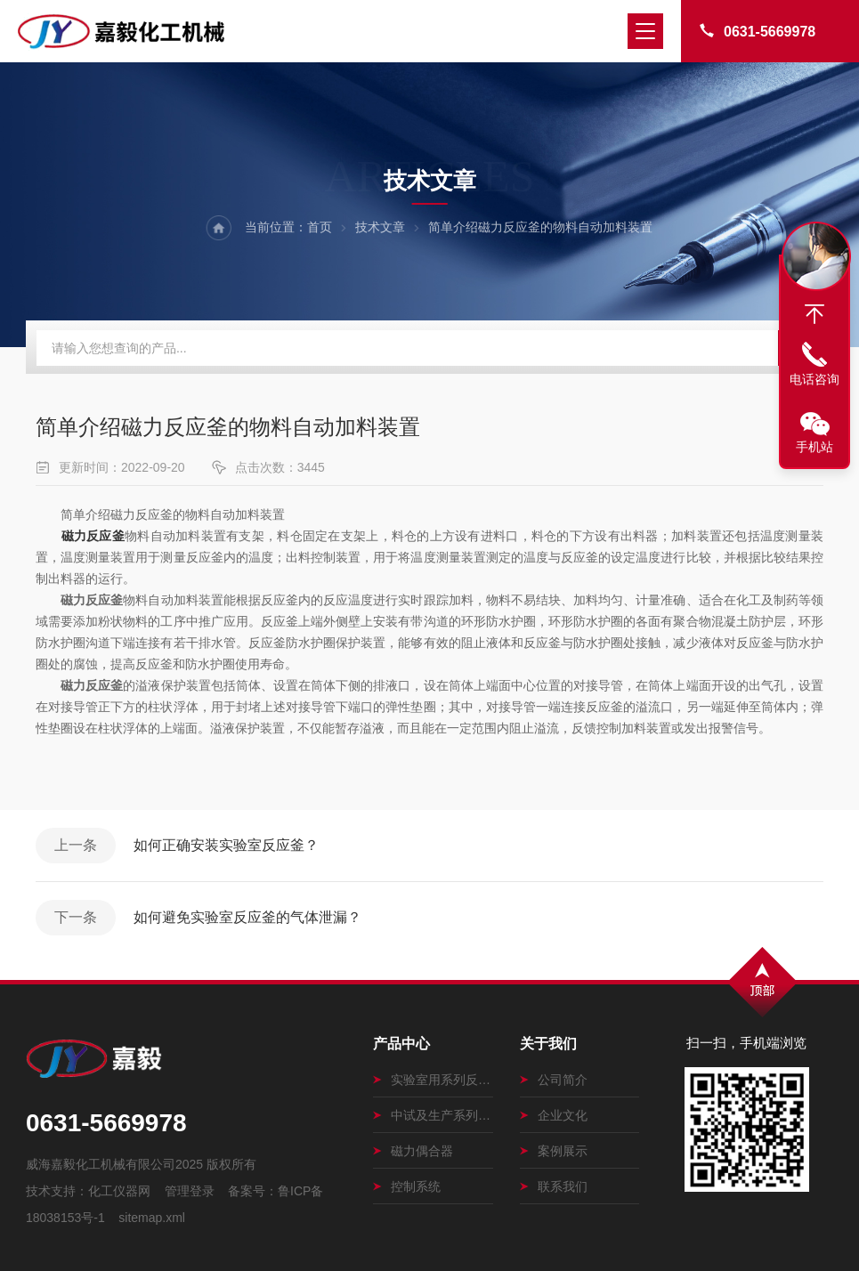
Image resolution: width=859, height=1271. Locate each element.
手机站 (814, 447)
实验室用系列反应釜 (433, 1080)
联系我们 (554, 1186)
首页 (319, 227)
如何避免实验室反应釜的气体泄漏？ (247, 917)
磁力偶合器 (413, 1151)
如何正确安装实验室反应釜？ (226, 845)
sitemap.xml (151, 1217)
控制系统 (407, 1186)
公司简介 (554, 1080)
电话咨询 (814, 379)
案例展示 (554, 1151)
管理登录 (190, 1191)
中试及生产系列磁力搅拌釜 (433, 1115)
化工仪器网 (119, 1191)
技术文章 (380, 227)
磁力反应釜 (93, 536)
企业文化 (554, 1115)
